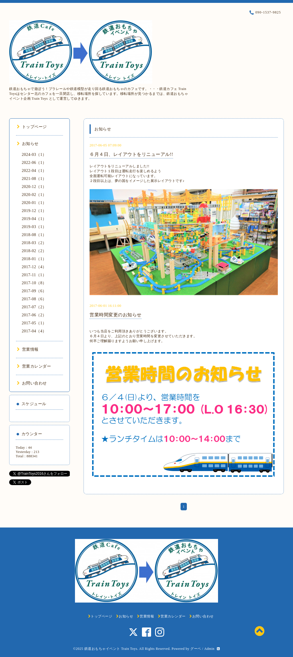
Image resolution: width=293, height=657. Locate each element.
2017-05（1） (34, 323)
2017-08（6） (34, 299)
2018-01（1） (34, 259)
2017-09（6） (34, 291)
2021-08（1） (34, 178)
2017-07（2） (34, 307)
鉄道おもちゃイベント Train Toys (110, 649)
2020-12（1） (34, 187)
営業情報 (28, 349)
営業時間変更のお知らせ (116, 314)
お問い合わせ (32, 383)
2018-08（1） (34, 235)
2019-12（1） (34, 211)
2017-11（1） (34, 275)
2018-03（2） (34, 243)
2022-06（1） (34, 162)
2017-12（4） (34, 267)
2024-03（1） (34, 154)
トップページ (32, 127)
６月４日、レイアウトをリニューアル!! (131, 154)
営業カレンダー (34, 366)
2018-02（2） (34, 251)
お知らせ (28, 144)
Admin (209, 649)
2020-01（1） (34, 203)
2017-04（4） (34, 331)
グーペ (195, 649)
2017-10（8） (34, 283)
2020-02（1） (34, 195)
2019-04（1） (34, 219)
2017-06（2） (34, 315)
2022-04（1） (34, 170)
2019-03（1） (34, 227)
